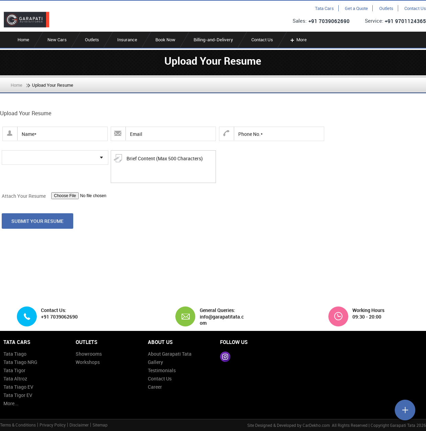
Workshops (88, 362)
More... (11, 403)
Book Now (165, 39)
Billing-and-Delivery (213, 39)
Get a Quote (356, 8)
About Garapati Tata (170, 354)
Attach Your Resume (24, 196)
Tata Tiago (14, 354)
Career (155, 387)
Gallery (155, 362)
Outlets (386, 8)
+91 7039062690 (329, 21)
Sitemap (100, 425)
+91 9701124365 (405, 21)
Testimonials (162, 370)
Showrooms (89, 354)
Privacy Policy (53, 425)
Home (23, 39)
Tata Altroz (15, 378)
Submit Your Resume (37, 221)
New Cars (57, 39)
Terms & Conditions (18, 425)
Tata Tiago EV (18, 387)
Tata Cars (324, 8)
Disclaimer (79, 425)
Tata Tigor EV (17, 395)
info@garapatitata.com (222, 319)
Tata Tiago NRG (20, 362)
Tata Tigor (14, 370)
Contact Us (415, 8)
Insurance (127, 39)
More (298, 39)
